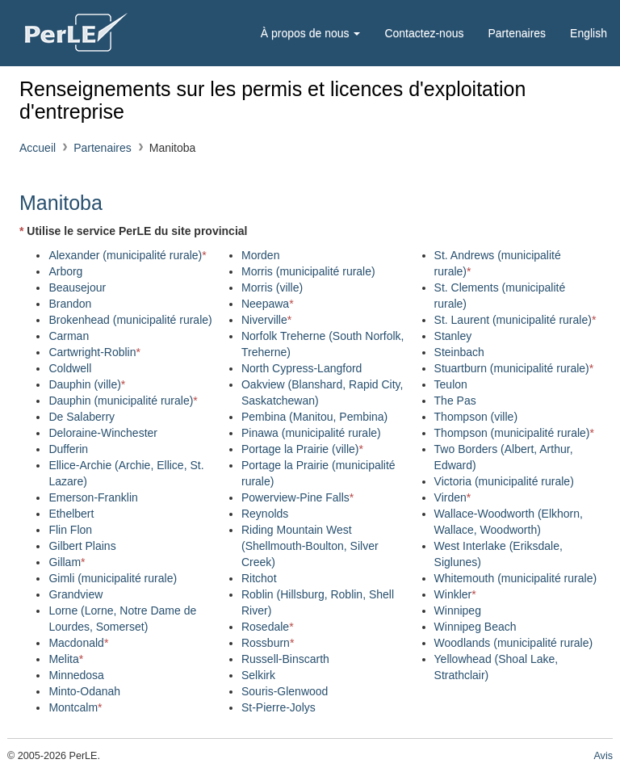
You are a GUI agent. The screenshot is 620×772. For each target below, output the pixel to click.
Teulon (450, 384)
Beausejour (77, 287)
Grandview (75, 594)
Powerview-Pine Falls (297, 497)
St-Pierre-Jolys (278, 707)
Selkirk (258, 675)
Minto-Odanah (84, 691)
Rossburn (267, 642)
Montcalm (75, 707)
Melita (65, 658)
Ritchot (259, 578)
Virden (452, 497)
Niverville (266, 319)
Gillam (66, 562)
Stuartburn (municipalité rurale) (514, 368)
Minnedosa (76, 675)
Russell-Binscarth (285, 658)
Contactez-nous (423, 33)
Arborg (65, 271)
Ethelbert (71, 513)
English (588, 33)
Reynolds (264, 513)
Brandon (69, 303)
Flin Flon (70, 529)
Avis (603, 756)
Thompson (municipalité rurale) (514, 432)
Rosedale (267, 626)
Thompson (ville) (475, 416)
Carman (68, 335)
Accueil (37, 147)
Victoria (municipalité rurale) (504, 481)
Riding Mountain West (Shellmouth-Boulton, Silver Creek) (310, 546)
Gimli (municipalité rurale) (112, 578)
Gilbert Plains (81, 545)
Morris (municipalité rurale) (308, 271)
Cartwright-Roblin (94, 352)
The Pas (455, 400)
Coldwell (69, 368)
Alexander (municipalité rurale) (127, 255)
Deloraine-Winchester (102, 432)
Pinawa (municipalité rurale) (311, 432)
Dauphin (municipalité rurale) (122, 400)
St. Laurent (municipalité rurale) (515, 319)
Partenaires (517, 33)
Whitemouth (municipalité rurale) (515, 578)
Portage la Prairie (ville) (302, 449)
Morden (260, 255)
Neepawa (267, 303)
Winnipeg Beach (475, 626)
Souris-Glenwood (284, 691)
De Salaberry (81, 416)
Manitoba (61, 202)
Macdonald (78, 642)
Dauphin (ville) (86, 384)
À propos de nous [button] (311, 33)
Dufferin (68, 449)
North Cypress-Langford (301, 368)
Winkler (455, 594)
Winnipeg (457, 610)
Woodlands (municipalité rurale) (513, 642)
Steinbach (459, 352)
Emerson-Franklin (92, 497)
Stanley (453, 335)
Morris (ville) (272, 287)
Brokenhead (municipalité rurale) (130, 319)
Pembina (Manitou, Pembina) (314, 416)
